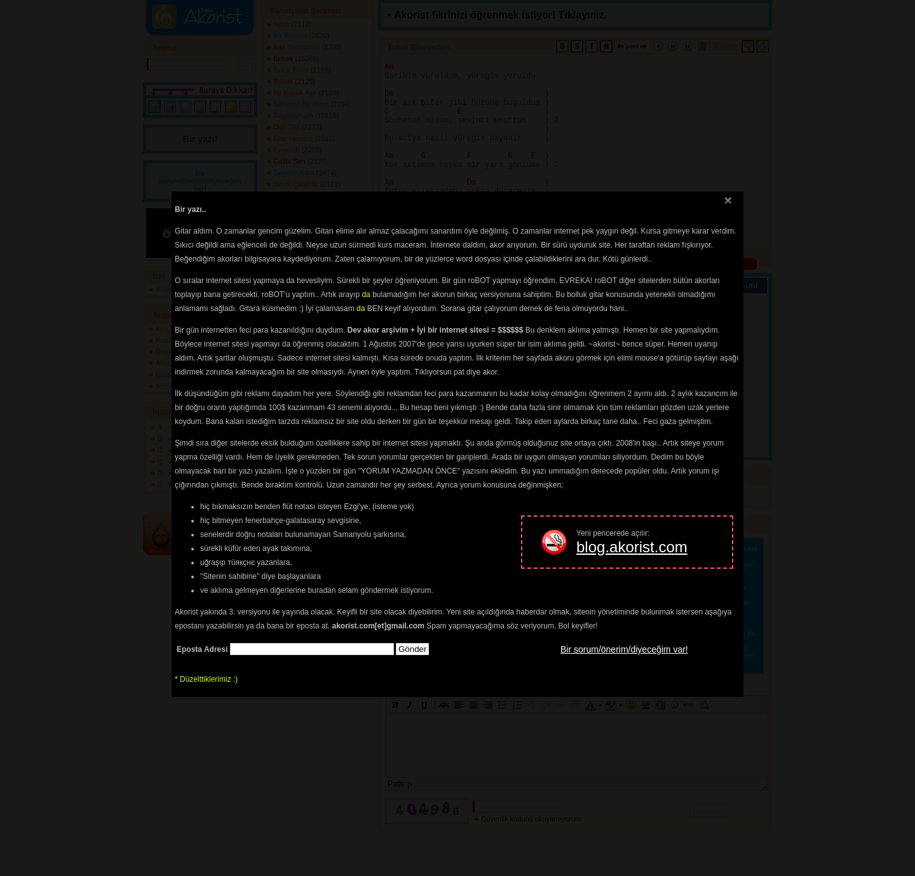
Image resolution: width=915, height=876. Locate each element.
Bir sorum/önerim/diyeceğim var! (624, 649)
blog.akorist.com (632, 546)
